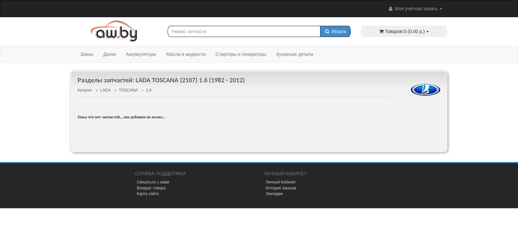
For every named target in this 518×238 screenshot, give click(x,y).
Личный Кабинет (281, 182)
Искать (335, 31)
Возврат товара (151, 188)
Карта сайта (148, 193)
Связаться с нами (153, 182)
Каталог (85, 90)
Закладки (274, 193)
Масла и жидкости (185, 54)
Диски (109, 54)
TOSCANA (128, 90)
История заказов (281, 188)
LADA (105, 90)
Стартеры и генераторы (240, 54)
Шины (87, 54)
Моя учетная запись (415, 8)
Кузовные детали (295, 54)
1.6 (149, 90)
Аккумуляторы (141, 54)
